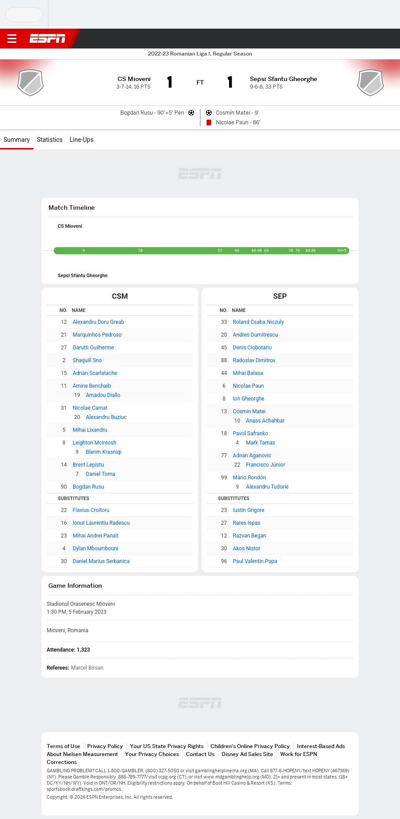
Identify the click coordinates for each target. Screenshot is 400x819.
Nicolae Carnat (90, 408)
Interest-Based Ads (321, 746)
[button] (375, 38)
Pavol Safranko (250, 433)
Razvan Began (249, 536)
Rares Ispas (246, 523)
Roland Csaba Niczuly (258, 322)
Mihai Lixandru (90, 430)
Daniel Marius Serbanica (101, 561)
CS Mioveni (70, 226)
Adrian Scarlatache (95, 373)
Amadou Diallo (103, 395)
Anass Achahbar (265, 421)
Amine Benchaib (92, 386)
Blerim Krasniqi (104, 452)
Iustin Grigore (249, 510)
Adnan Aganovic (252, 455)
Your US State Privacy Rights (167, 746)
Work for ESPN (298, 754)
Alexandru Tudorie (267, 487)
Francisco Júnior (265, 465)
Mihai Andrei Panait (96, 536)
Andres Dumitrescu (255, 335)
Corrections (62, 762)
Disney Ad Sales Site (247, 754)
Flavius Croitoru (91, 510)
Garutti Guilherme (93, 348)
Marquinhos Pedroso (97, 335)
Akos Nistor (246, 548)
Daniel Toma (100, 474)
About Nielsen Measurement (82, 754)
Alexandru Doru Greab (98, 322)
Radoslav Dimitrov (254, 360)
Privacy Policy (105, 746)
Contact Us (200, 754)
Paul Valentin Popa (255, 561)
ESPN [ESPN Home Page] (48, 38)
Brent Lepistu (88, 465)
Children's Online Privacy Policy (250, 746)
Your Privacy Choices (152, 754)
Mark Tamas (260, 443)
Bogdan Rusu (88, 487)
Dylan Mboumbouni (96, 548)
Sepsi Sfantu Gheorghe (82, 275)
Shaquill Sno (87, 360)
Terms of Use (63, 746)
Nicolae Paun (248, 386)
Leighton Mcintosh (94, 443)
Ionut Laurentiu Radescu (101, 523)
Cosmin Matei (249, 411)
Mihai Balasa (248, 373)
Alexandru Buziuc (106, 417)
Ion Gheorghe (248, 399)
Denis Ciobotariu (252, 348)
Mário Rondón (249, 477)
